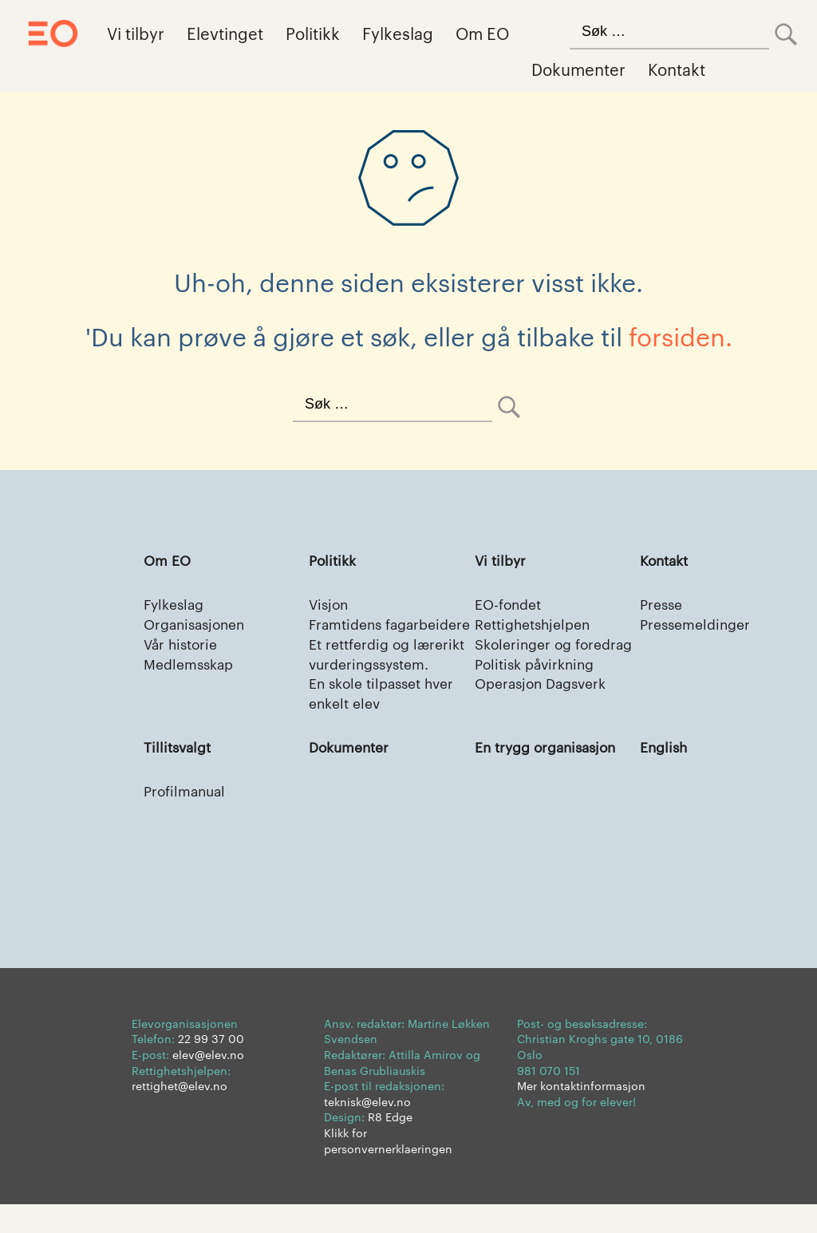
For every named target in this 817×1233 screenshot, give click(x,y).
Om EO (482, 33)
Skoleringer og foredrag (526, 656)
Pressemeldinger (698, 625)
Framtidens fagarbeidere (353, 635)
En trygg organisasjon (550, 774)
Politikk (313, 33)
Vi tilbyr (135, 33)
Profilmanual (187, 818)
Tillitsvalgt (179, 774)
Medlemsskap (191, 667)
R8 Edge (390, 1146)
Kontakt (676, 68)
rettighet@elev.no (179, 1114)
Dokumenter (578, 68)
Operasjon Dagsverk (545, 708)
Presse (662, 605)
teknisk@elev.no (367, 1130)
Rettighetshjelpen (536, 625)
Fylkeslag (397, 33)
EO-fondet (510, 605)
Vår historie (183, 646)
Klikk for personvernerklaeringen (388, 1169)
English (665, 774)
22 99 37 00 (211, 1068)
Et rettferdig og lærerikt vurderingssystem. (390, 677)
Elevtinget (225, 33)
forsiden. (680, 335)
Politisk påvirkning (539, 688)
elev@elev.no (208, 1083)
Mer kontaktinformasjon (581, 1114)
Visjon (330, 605)
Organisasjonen (198, 625)
